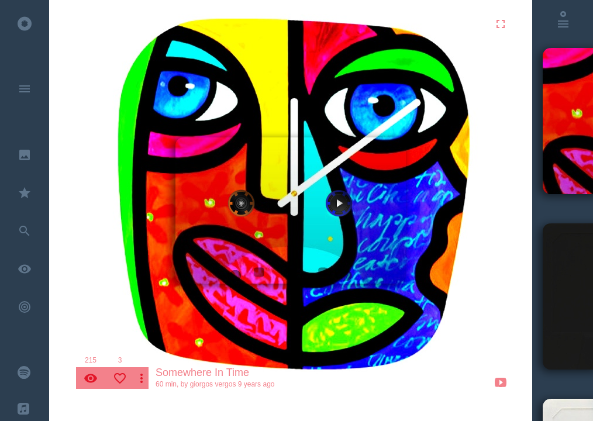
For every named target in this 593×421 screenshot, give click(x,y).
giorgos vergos (213, 384)
